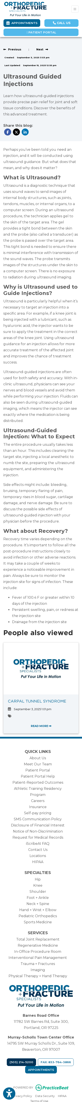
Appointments (41, 1069)
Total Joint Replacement (37, 939)
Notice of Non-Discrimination (38, 831)
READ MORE (41, 726)
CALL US (62, 23)
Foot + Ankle (38, 898)
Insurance (38, 807)
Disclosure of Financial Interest (38, 825)
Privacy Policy (22, 1096)
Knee (37, 885)
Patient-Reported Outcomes (37, 782)
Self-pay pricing (37, 813)
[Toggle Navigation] (75, 9)
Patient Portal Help (38, 776)
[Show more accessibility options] (9, 1094)
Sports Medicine (38, 922)
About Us (38, 758)
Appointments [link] (21, 23)
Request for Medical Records (37, 837)
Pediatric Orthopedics (38, 916)
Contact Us (37, 850)
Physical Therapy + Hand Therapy (38, 976)
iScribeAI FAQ (37, 843)
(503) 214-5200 (21, 1062)
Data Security (45, 1096)
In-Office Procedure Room (37, 951)
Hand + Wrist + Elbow (37, 910)
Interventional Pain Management (38, 958)
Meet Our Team (38, 764)
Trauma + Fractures (38, 964)
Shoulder (38, 891)
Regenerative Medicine (38, 945)
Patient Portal (41, 32)
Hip (38, 879)
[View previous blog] (12, 49)
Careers (37, 801)
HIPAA (37, 862)
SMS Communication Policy (38, 819)
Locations (38, 856)
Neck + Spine (37, 904)
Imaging (38, 970)
